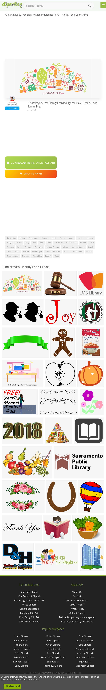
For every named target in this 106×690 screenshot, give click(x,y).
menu (71, 238)
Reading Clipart (84, 640)
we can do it (71, 242)
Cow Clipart (85, 636)
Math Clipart (21, 636)
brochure (58, 242)
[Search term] (58, 5)
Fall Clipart (53, 640)
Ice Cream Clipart (84, 657)
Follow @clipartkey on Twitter (77, 621)
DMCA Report (76, 604)
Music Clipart (21, 657)
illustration (11, 238)
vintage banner (78, 247)
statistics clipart (29, 592)
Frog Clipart (21, 644)
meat (92, 242)
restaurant (33, 238)
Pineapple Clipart (84, 649)
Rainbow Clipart (53, 665)
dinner (89, 251)
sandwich (39, 247)
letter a (90, 238)
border (83, 242)
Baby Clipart (21, 665)
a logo (65, 247)
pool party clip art (29, 617)
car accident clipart (29, 596)
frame (62, 238)
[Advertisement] (53, 38)
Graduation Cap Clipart (53, 657)
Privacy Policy (77, 608)
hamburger (37, 251)
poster (44, 238)
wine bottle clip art (29, 621)
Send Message (12, 108)
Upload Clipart (77, 613)
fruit (19, 247)
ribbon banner (53, 247)
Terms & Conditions (77, 600)
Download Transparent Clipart (31, 162)
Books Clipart (21, 640)
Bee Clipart (53, 653)
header (80, 238)
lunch (90, 247)
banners (10, 247)
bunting (28, 247)
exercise (25, 256)
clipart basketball (29, 608)
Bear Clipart (53, 661)
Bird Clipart (85, 644)
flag (27, 242)
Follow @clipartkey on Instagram (77, 617)
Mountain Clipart (85, 665)
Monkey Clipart (85, 653)
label (9, 251)
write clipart (29, 604)
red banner (78, 251)
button (26, 251)
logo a (48, 256)
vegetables (37, 256)
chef (49, 242)
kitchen (19, 242)
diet (34, 242)
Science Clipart (21, 661)
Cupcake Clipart (21, 649)
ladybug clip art (29, 613)
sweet (66, 251)
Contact (77, 596)
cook (57, 256)
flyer (41, 242)
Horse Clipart (53, 649)
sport (17, 251)
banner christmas (53, 251)
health (53, 238)
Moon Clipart (53, 636)
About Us (77, 592)
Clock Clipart (53, 644)
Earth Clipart (21, 653)
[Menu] (103, 5)
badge (9, 242)
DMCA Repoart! (31, 173)
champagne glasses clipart (29, 600)
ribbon (22, 238)
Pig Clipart (84, 661)
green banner (12, 256)
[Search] (89, 6)
